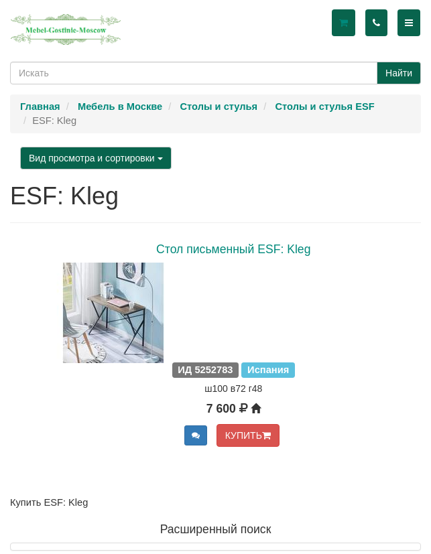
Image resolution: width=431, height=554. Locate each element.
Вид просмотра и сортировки (96, 158)
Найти (398, 73)
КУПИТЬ (248, 435)
